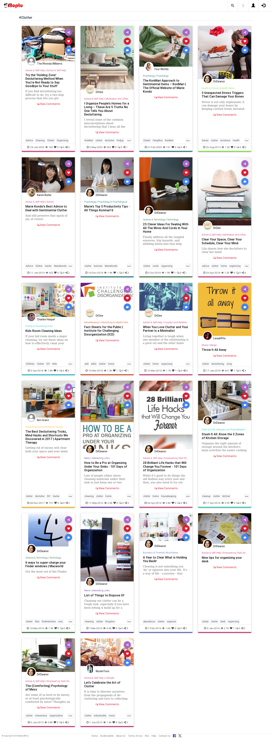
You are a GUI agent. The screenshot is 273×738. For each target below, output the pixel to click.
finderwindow (49, 621)
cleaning (89, 496)
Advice (29, 140)
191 (167, 147)
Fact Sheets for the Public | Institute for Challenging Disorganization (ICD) (103, 330)
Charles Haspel (46, 319)
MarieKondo (60, 265)
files (37, 621)
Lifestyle (109, 677)
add (87, 363)
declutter (109, 140)
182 (49, 147)
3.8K (49, 722)
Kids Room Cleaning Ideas (43, 331)
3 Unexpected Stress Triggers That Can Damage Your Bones (223, 94)
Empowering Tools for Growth (179, 458)
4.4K (107, 628)
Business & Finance (153, 552)
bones (205, 140)
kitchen (226, 496)
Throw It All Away (214, 350)
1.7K (167, 370)
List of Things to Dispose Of (104, 595)
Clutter (50, 140)
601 (225, 370)
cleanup (206, 496)
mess (112, 715)
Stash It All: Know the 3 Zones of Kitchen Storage (223, 436)
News (87, 458)
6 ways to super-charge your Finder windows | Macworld (45, 564)
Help (153, 735)
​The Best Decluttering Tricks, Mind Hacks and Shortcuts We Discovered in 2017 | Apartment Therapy (47, 437)
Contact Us (164, 735)
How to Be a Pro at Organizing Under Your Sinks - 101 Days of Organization (105, 466)
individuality (100, 715)
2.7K (225, 628)
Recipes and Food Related (231, 429)
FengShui (157, 140)
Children (30, 363)
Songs (213, 345)
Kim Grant (43, 420)
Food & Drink (209, 429)
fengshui (110, 621)
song (229, 363)
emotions (225, 140)
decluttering (217, 363)
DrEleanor (219, 81)
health (236, 140)
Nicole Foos (102, 671)
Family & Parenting (35, 326)
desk (222, 621)
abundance (149, 621)
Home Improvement (35, 426)
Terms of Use (135, 735)
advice (205, 265)
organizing (166, 265)
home (224, 265)
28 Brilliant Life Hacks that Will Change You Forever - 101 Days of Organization (165, 466)
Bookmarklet (107, 735)
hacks (56, 496)
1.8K (48, 370)
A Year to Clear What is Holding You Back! (165, 559)
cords (156, 265)
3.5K (225, 503)
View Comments (48, 104)
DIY (48, 363)
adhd (93, 363)
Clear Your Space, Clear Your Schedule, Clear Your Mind (222, 241)
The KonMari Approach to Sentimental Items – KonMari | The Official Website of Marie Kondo (164, 86)
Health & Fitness (210, 88)
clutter (99, 140)
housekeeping (168, 496)
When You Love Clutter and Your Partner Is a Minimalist (165, 328)
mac (60, 621)
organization (56, 715)
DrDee (99, 92)
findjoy (120, 140)
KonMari (89, 140)
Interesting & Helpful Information (118, 322)
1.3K (108, 370)
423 (49, 272)
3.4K (108, 503)
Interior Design (55, 426)
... (129, 140)
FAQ (147, 735)
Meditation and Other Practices (122, 98)
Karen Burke (44, 195)
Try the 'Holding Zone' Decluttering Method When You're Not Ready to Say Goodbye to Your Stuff (44, 80)
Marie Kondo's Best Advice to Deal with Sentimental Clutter (46, 208)
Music (205, 345)
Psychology (149, 75)
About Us (121, 735)
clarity (205, 621)
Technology (173, 219)
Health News (228, 88)
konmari (98, 265)
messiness (41, 715)
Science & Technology (154, 219)
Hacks (48, 265)
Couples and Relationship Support (182, 322)
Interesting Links (101, 458)
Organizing (62, 140)
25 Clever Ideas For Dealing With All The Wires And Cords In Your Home (165, 227)
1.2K (226, 147)
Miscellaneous (91, 322)
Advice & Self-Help (35, 70)
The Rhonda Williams (49, 63)
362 (107, 147)
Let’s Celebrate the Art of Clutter (102, 684)
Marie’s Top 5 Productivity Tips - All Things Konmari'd (107, 208)
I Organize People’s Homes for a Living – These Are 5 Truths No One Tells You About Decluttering (106, 108)
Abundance (172, 552)
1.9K (108, 272)
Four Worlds (162, 69)
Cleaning (40, 140)
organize (171, 621)
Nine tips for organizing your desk (222, 559)
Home (95, 735)
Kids (50, 326)
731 (49, 503)
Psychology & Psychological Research (118, 201)
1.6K (166, 628)
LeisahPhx (219, 338)
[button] (233, 5)
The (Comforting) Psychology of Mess (46, 687)
